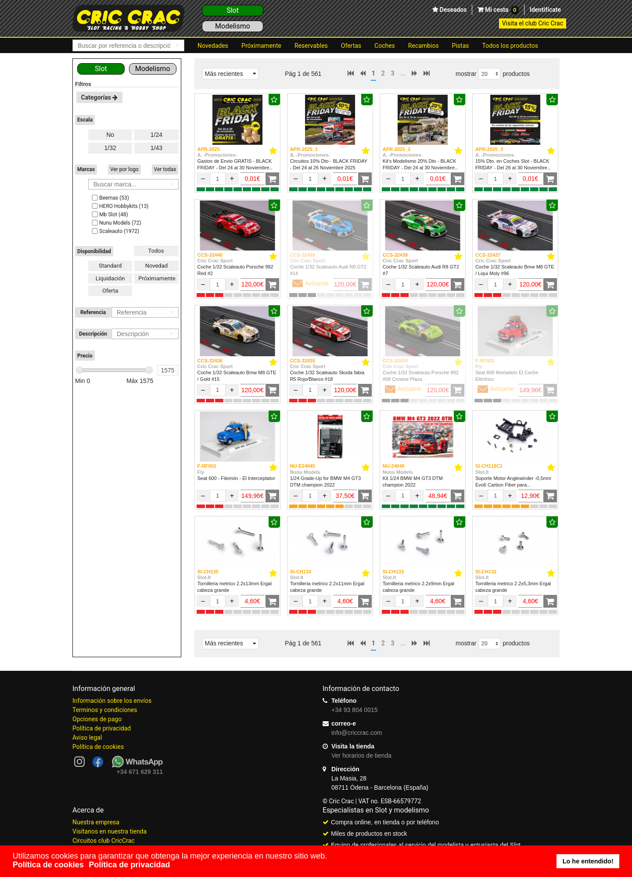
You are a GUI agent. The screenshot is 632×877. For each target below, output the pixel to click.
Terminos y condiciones (104, 709)
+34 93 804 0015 (354, 709)
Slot (232, 10)
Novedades (213, 45)
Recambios (423, 45)
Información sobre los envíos (111, 700)
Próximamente (261, 45)
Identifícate (545, 9)
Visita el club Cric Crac (532, 23)
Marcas (86, 169)
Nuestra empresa (95, 822)
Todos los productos (510, 45)
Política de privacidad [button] (129, 864)
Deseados (452, 10)
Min (82, 380)
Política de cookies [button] (48, 864)
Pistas (460, 45)
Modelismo (232, 26)
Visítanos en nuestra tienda (109, 831)
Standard (110, 265)
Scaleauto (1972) (114, 231)
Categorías (99, 97)
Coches (384, 45)
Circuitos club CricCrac (103, 840)
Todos (156, 250)
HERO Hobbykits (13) (119, 206)
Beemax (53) (109, 198)
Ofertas (351, 45)
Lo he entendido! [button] (588, 861)
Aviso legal (87, 737)
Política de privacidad (101, 728)
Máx (140, 380)
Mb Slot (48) (109, 214)
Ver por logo (124, 169)
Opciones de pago (97, 719)
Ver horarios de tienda (361, 755)
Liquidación (110, 278)
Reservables (311, 45)
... (403, 73)
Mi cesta (500, 10)
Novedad (156, 265)
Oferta (110, 290)
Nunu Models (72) (115, 223)
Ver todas (165, 169)
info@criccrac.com (356, 732)
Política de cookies (98, 746)
